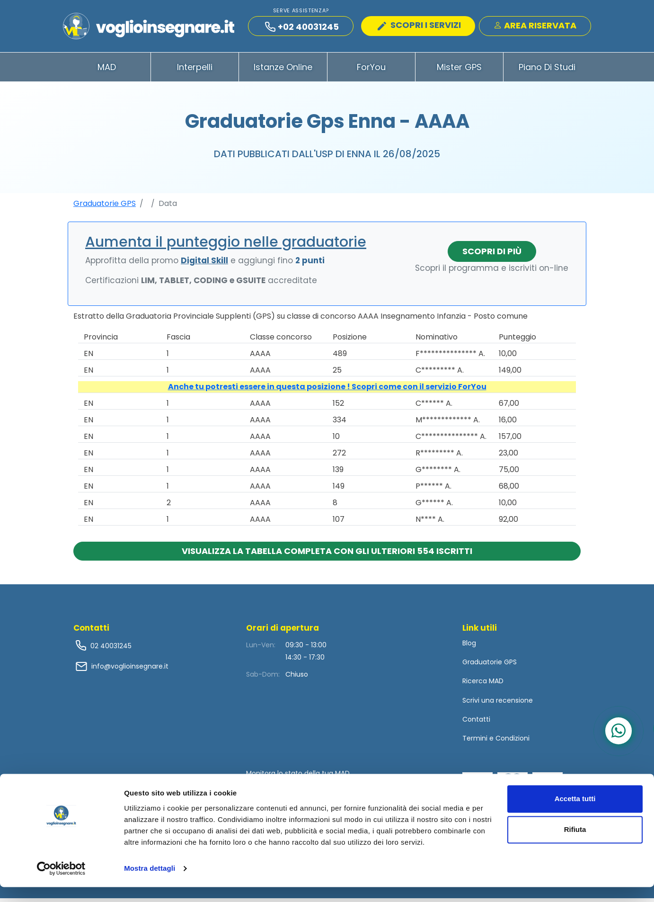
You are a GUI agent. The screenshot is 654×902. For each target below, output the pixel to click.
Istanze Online (283, 70)
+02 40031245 (302, 28)
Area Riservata (535, 27)
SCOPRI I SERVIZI (419, 26)
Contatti (476, 722)
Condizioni (512, 741)
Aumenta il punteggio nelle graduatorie (225, 245)
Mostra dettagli (149, 883)
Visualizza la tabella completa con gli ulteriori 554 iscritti (327, 554)
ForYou (371, 70)
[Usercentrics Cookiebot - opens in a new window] (61, 883)
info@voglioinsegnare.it (129, 669)
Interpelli (194, 70)
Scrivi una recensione (497, 703)
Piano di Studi (547, 70)
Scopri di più (491, 254)
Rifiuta (575, 844)
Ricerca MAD (483, 684)
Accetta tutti (575, 814)
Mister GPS (459, 70)
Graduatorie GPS (104, 206)
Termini (474, 741)
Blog (469, 646)
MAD (106, 70)
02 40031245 (110, 649)
